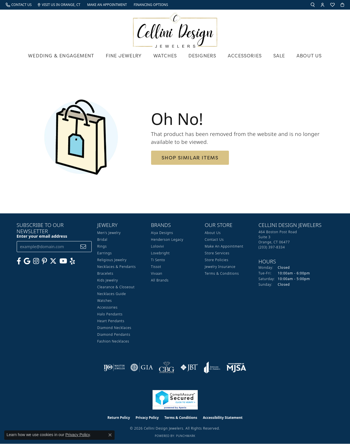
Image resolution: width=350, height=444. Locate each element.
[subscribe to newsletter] (83, 246)
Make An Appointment (224, 246)
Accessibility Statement (222, 417)
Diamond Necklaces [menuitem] (114, 327)
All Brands (160, 280)
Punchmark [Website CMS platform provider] (185, 436)
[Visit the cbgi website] (167, 367)
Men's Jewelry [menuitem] (109, 232)
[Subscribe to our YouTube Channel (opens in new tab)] (63, 261)
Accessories (245, 56)
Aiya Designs (162, 232)
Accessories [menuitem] (107, 307)
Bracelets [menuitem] (105, 273)
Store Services (217, 253)
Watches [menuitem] (104, 300)
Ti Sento (158, 259)
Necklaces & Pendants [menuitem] (116, 266)
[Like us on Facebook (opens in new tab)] (19, 261)
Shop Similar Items (190, 157)
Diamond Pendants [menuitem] (113, 334)
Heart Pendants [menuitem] (110, 321)
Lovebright (160, 253)
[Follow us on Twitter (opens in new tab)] (53, 261)
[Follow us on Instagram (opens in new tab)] (36, 261)
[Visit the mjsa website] (236, 367)
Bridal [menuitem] (102, 239)
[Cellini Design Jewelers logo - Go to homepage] (175, 29)
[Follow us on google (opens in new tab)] (27, 261)
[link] (19, 5)
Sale (279, 56)
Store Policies (217, 259)
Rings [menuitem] (102, 246)
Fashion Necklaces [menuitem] (113, 341)
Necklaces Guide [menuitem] (111, 293)
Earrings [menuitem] (104, 253)
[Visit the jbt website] (189, 367)
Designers (202, 56)
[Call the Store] (272, 247)
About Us (309, 56)
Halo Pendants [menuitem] (110, 314)
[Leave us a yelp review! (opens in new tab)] (72, 261)
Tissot (156, 266)
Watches (165, 56)
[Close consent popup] (110, 435)
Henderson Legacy (167, 239)
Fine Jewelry (124, 56)
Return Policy (119, 417)
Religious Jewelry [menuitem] (112, 259)
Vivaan (156, 273)
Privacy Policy (147, 417)
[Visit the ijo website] (114, 367)
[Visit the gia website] (141, 367)
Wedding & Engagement (61, 56)
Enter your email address (42, 236)
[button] (312, 5)
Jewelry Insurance (220, 266)
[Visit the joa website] (212, 367)
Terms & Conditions (222, 273)
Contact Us (214, 239)
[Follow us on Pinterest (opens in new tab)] (44, 261)
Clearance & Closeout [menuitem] (116, 287)
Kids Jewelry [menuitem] (107, 280)
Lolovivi (157, 246)
